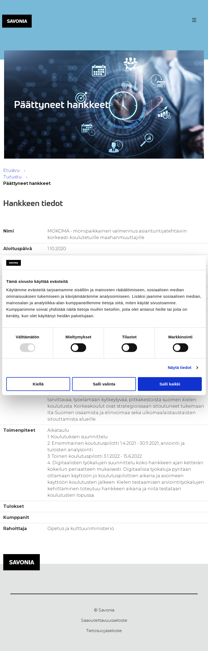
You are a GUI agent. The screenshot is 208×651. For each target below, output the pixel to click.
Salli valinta (104, 384)
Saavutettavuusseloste (104, 620)
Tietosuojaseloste (104, 630)
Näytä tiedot (179, 367)
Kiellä (38, 384)
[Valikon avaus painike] (194, 20)
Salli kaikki (170, 384)
